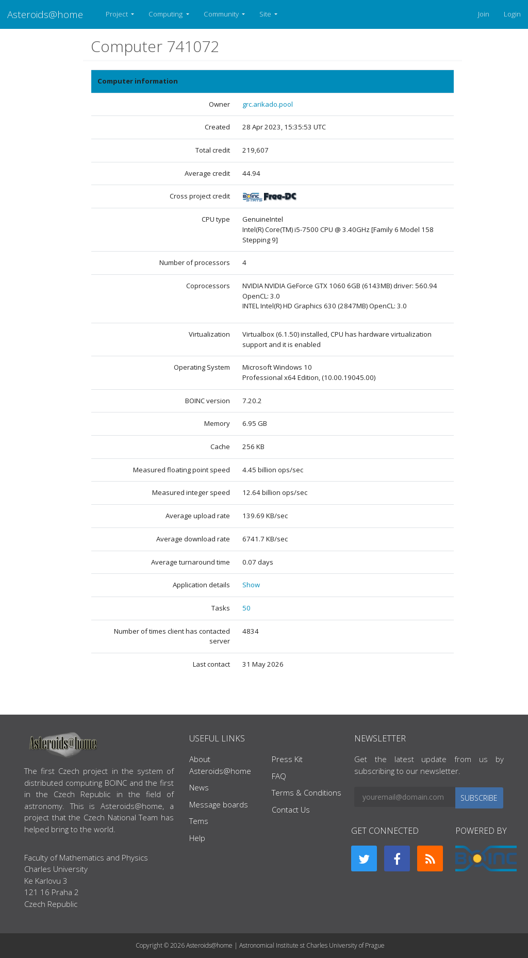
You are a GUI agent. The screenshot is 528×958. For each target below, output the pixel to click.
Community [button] (222, 14)
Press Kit (287, 759)
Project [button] (117, 14)
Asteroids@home (45, 14)
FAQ (279, 776)
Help (197, 838)
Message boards (218, 804)
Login (512, 14)
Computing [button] (166, 14)
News (199, 787)
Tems (198, 821)
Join (483, 14)
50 (246, 608)
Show (251, 584)
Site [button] (266, 14)
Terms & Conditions (306, 792)
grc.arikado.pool (267, 104)
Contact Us (291, 809)
